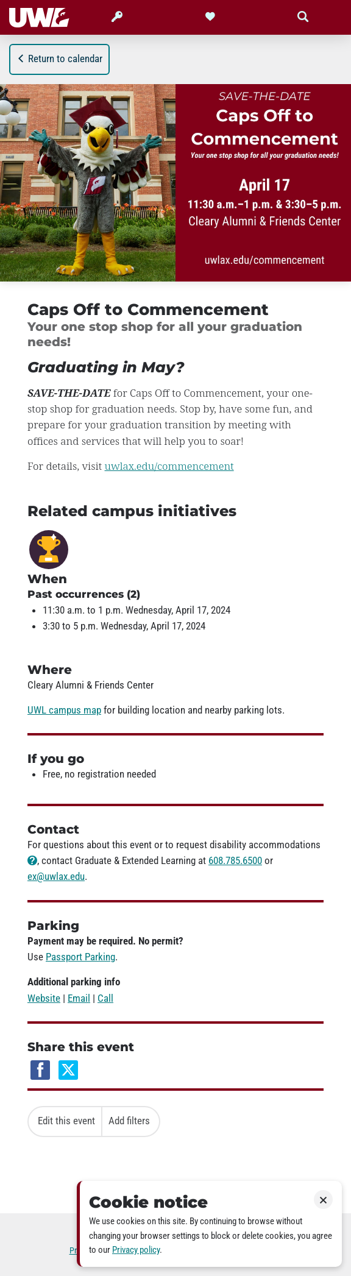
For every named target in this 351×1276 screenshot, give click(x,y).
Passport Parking (80, 957)
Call (105, 998)
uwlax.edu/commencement (169, 466)
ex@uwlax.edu (56, 876)
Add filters (129, 1121)
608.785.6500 (235, 860)
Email (79, 998)
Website (43, 998)
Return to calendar (59, 58)
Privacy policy (136, 1249)
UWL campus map (64, 710)
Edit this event (66, 1121)
